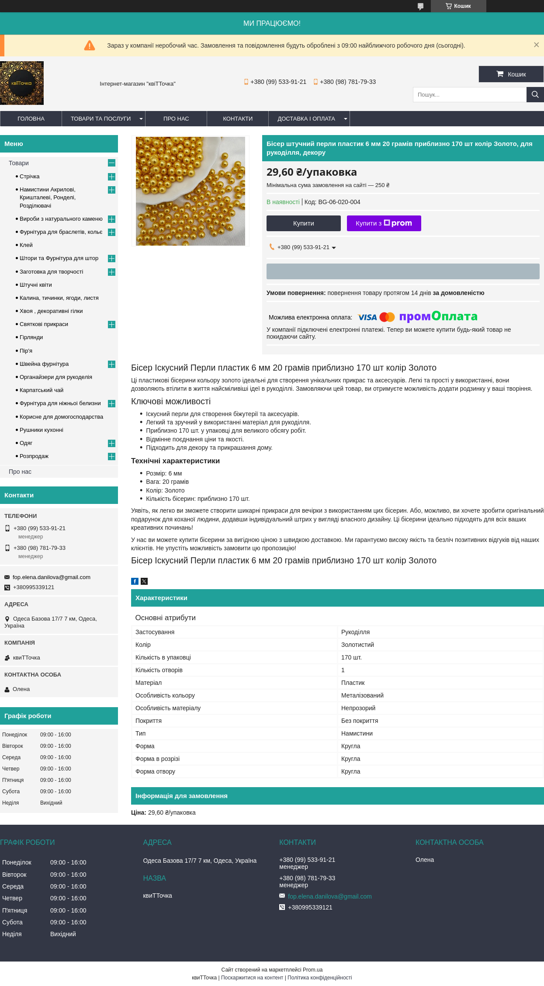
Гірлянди (31, 337)
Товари (19, 163)
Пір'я (26, 350)
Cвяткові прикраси (44, 324)
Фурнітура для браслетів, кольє (61, 232)
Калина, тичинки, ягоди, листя (59, 298)
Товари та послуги (101, 118)
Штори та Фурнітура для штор (59, 258)
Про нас (176, 118)
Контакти (238, 118)
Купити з (384, 223)
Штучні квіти (36, 284)
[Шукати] (535, 94)
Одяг (26, 443)
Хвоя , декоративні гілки (51, 311)
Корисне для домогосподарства (61, 416)
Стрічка (29, 176)
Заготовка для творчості (51, 271)
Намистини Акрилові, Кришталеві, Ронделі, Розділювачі (48, 197)
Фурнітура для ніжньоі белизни (60, 403)
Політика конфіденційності (320, 978)
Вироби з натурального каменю (61, 218)
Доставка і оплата (306, 118)
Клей (26, 245)
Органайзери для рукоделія (56, 377)
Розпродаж (34, 456)
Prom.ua (312, 970)
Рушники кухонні (41, 430)
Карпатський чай (41, 390)
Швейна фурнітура (44, 364)
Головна (31, 118)
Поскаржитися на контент (252, 978)
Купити (303, 223)
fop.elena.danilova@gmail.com (51, 577)
